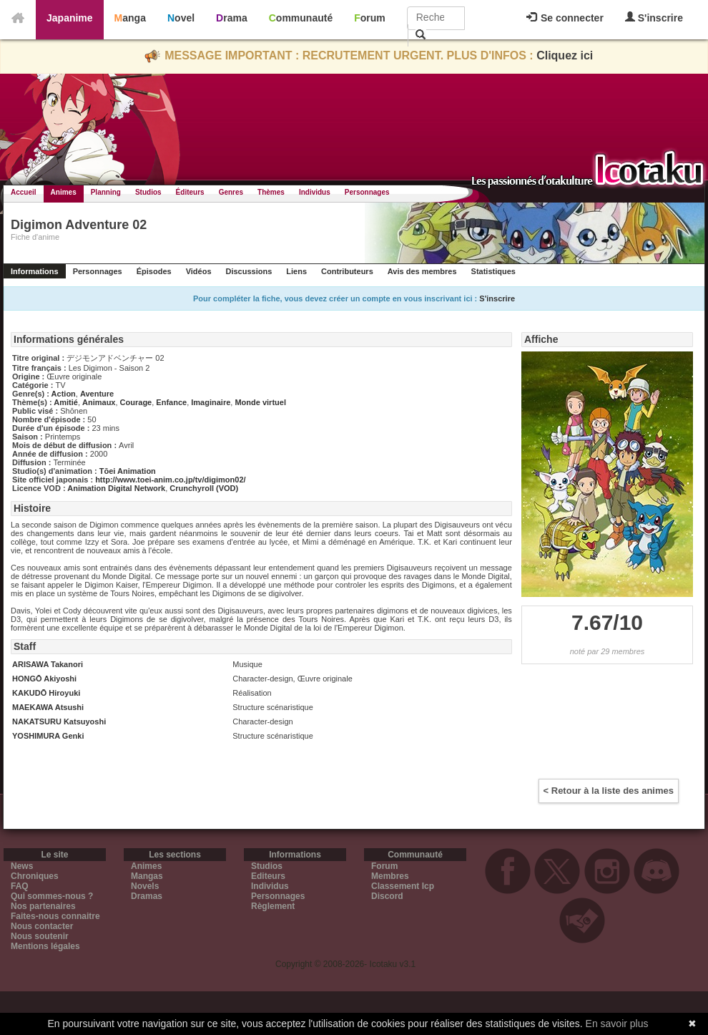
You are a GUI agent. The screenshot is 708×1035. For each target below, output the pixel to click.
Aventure (97, 393)
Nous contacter (42, 926)
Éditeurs (190, 192)
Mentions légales (45, 946)
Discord (387, 896)
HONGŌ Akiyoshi (44, 678)
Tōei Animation (127, 471)
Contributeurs (347, 271)
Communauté (301, 18)
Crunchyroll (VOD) (203, 488)
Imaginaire (210, 402)
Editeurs (268, 876)
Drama (231, 18)
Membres (390, 876)
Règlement (273, 906)
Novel (181, 18)
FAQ (20, 886)
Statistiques (493, 271)
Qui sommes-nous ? (52, 896)
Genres (231, 192)
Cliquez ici (564, 55)
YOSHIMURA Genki (48, 736)
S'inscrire (654, 17)
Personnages (367, 192)
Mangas (147, 876)
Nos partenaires (43, 906)
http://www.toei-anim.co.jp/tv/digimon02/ (170, 479)
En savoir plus (617, 1023)
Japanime (69, 18)
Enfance (171, 402)
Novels (145, 886)
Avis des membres (422, 271)
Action (63, 393)
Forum (369, 18)
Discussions (249, 271)
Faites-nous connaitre (55, 916)
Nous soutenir (40, 936)
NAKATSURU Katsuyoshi (59, 721)
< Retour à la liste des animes (609, 790)
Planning (106, 192)
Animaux (98, 402)
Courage (136, 402)
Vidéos (199, 271)
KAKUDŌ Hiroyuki (46, 693)
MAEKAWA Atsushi (48, 707)
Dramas (146, 896)
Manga (130, 18)
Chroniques (35, 876)
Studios (148, 192)
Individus (314, 192)
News (22, 866)
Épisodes (154, 271)
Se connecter (565, 18)
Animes (64, 192)
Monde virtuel (260, 402)
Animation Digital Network (116, 488)
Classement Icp (402, 886)
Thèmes (271, 192)
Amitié (66, 402)
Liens (296, 271)
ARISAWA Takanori (47, 664)
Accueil (23, 192)
